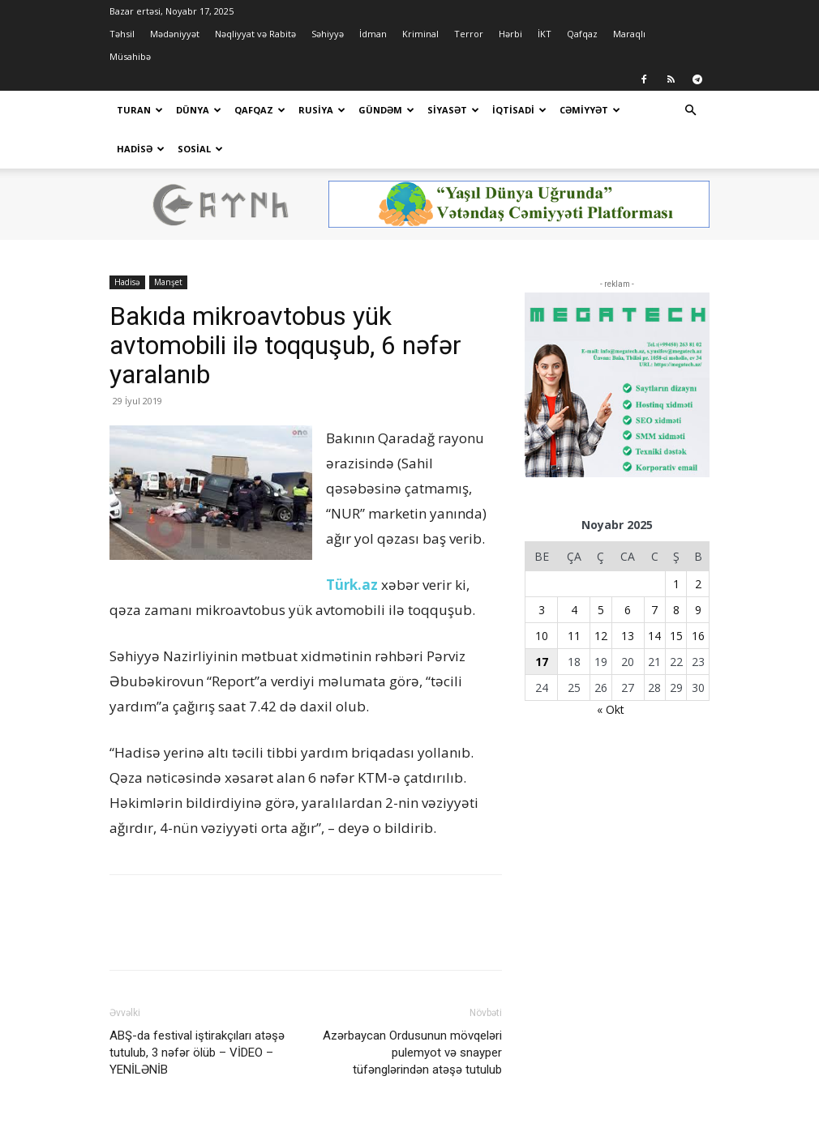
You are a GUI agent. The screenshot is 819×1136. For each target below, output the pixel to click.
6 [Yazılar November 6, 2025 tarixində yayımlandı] (627, 571)
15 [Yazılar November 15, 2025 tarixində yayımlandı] (676, 596)
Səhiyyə (327, 34)
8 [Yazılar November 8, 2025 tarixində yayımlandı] (676, 571)
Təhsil (122, 34)
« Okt (610, 670)
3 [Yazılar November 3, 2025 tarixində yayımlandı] (541, 571)
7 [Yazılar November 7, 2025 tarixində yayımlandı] (654, 571)
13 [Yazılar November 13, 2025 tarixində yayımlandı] (627, 596)
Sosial (200, 149)
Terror (468, 34)
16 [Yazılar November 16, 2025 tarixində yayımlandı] (698, 596)
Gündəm (386, 110)
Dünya (198, 110)
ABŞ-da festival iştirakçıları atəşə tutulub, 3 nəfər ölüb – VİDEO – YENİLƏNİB (197, 1013)
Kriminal (420, 34)
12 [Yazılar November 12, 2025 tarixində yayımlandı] (600, 596)
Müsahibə (130, 56)
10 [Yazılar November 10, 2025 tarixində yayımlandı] (541, 596)
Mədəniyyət (174, 34)
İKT (544, 34)
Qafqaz (582, 34)
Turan (140, 110)
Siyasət (453, 110)
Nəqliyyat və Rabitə (255, 34)
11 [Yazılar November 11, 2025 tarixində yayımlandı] (574, 596)
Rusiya (321, 110)
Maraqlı (629, 34)
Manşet (168, 243)
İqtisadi (519, 110)
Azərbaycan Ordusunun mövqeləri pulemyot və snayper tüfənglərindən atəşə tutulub (412, 1013)
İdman (373, 34)
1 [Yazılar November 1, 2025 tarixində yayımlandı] (676, 545)
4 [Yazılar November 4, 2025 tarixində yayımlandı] (574, 571)
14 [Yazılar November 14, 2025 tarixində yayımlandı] (654, 596)
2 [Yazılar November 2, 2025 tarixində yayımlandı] (698, 545)
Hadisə (141, 149)
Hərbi (510, 34)
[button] (690, 110)
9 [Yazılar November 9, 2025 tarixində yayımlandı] (698, 571)
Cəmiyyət (590, 110)
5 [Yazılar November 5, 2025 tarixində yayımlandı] (601, 571)
